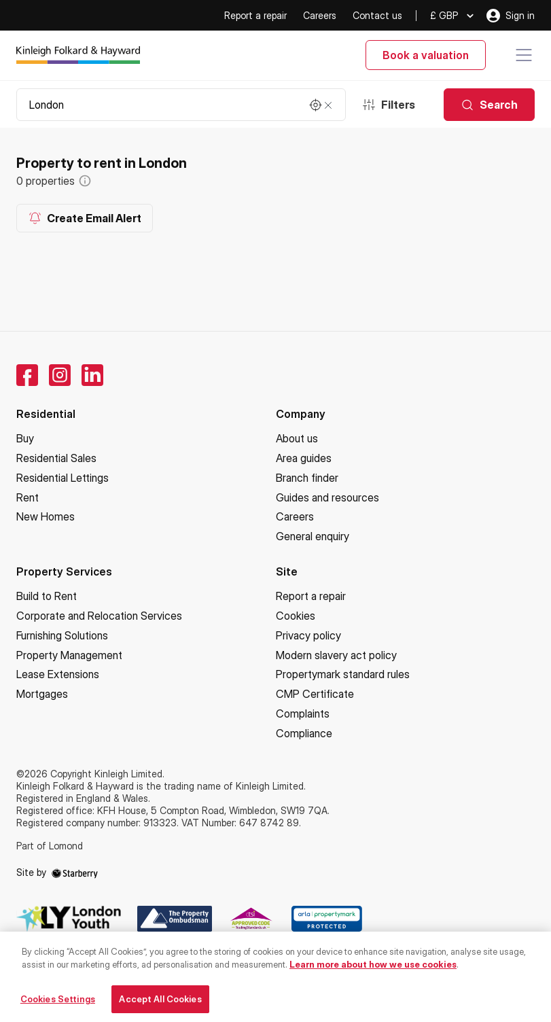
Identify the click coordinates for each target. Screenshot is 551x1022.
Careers (319, 15)
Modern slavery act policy (336, 655)
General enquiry (312, 536)
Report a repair (255, 15)
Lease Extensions (57, 674)
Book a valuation (426, 55)
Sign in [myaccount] (510, 15)
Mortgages (42, 694)
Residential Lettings (62, 477)
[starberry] (75, 872)
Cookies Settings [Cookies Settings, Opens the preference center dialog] (57, 1004)
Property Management (69, 655)
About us (297, 438)
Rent (27, 497)
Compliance (304, 733)
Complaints (303, 713)
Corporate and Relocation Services (99, 615)
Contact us (377, 15)
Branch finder (307, 477)
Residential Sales (56, 458)
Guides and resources (327, 497)
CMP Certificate (315, 694)
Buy (25, 438)
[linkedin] (92, 375)
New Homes (45, 516)
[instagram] (60, 375)
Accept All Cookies (160, 1004)
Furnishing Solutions (62, 635)
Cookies (295, 615)
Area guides (304, 458)
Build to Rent (46, 596)
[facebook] (27, 375)
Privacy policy (308, 635)
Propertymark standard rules (343, 674)
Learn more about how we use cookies (373, 969)
